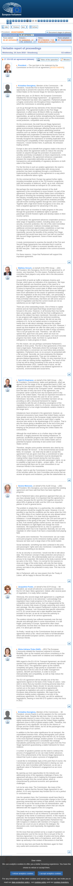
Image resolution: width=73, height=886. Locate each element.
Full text (34, 27)
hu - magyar (47, 21)
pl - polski (56, 21)
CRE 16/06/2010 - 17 (27, 42)
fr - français (30, 21)
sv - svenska (10, 23)
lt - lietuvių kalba (44, 21)
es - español (10, 21)
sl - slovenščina (67, 21)
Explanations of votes (46, 42)
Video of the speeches (49, 60)
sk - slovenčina (64, 21)
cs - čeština (13, 21)
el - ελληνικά (24, 21)
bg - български (8, 21)
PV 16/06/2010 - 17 (26, 40)
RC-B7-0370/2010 (10, 40)
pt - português (58, 21)
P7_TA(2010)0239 (64, 40)
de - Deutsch (19, 21)
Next (23, 27)
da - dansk (16, 21)
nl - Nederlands (53, 21)
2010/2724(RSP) (17, 32)
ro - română (61, 21)
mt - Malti (50, 21)
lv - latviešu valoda (41, 21)
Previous (16, 27)
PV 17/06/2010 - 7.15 (46, 40)
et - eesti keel (22, 21)
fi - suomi (8, 23)
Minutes (67, 60)
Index (6, 27)
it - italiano (39, 21)
